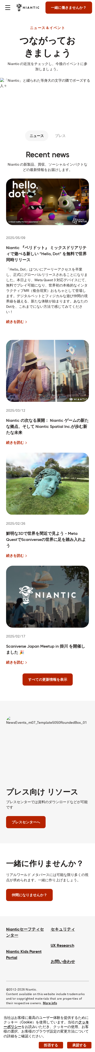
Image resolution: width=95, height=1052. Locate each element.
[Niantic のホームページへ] (27, 7)
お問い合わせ (63, 961)
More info (50, 1003)
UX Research (62, 945)
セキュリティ (63, 929)
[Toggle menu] (7, 8)
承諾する (79, 1045)
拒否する (51, 1045)
